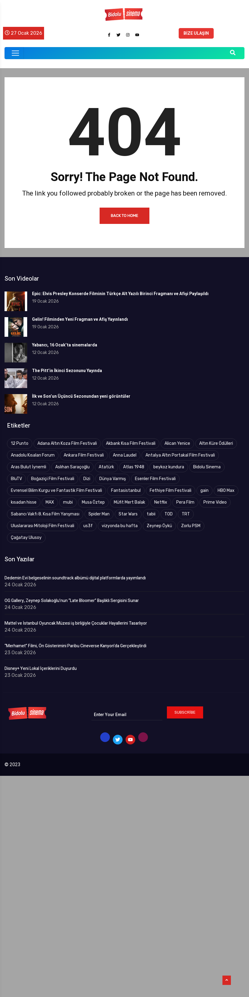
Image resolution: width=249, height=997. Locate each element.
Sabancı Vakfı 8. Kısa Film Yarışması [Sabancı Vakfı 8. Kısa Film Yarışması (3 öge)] (45, 514)
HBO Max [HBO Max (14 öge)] (226, 490)
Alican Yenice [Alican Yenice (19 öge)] (177, 443)
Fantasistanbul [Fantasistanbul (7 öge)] (126, 490)
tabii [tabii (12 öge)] (151, 514)
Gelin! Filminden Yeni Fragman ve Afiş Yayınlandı (80, 319)
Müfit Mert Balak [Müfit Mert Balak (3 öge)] (129, 502)
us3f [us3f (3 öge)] (88, 525)
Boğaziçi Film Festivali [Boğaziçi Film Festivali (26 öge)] (52, 478)
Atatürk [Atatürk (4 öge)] (106, 467)
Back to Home (124, 215)
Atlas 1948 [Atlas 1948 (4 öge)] (133, 467)
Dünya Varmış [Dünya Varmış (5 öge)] (112, 478)
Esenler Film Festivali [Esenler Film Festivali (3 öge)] (155, 478)
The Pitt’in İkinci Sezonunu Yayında (67, 371)
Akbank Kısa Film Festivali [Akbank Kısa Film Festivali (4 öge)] (130, 443)
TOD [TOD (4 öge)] (168, 514)
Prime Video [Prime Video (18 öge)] (215, 502)
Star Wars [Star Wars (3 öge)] (128, 514)
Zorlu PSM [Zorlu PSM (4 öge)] (190, 525)
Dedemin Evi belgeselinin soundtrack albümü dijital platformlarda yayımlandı (75, 578)
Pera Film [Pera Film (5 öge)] (185, 502)
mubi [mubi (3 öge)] (68, 502)
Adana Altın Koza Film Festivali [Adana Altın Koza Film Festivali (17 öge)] (67, 443)
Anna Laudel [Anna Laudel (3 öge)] (124, 455)
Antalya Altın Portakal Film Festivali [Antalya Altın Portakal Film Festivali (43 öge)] (180, 455)
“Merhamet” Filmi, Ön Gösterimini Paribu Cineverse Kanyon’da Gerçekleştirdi (75, 646)
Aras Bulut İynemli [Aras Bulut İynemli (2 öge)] (28, 467)
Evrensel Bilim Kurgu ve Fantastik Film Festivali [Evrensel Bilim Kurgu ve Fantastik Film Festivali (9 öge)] (56, 490)
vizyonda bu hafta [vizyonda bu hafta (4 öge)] (120, 525)
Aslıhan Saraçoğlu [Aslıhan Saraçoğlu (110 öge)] (72, 467)
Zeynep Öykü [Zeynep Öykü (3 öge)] (159, 525)
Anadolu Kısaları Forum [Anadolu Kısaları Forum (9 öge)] (33, 455)
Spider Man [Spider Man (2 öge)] (99, 514)
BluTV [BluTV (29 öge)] (16, 478)
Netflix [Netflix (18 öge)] (160, 502)
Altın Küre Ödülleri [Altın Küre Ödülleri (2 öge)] (216, 443)
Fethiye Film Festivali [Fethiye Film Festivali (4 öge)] (170, 490)
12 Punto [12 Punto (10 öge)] (19, 443)
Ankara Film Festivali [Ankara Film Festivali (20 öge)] (84, 455)
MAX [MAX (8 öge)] (50, 502)
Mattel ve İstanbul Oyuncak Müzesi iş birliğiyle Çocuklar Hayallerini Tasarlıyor (76, 623)
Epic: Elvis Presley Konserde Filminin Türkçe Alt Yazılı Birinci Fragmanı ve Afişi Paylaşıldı (120, 294)
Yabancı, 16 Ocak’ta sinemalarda (64, 345)
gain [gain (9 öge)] (204, 490)
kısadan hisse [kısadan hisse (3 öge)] (24, 502)
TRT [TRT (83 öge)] (186, 514)
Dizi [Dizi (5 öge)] (86, 478)
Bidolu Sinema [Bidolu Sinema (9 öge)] (207, 467)
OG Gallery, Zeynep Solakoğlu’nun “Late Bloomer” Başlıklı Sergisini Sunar (72, 601)
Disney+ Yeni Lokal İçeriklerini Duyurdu (41, 669)
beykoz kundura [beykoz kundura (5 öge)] (168, 467)
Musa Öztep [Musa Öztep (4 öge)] (93, 502)
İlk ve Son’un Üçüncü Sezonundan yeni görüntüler (81, 396)
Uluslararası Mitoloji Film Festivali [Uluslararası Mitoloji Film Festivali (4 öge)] (42, 525)
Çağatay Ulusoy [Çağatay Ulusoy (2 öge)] (26, 537)
